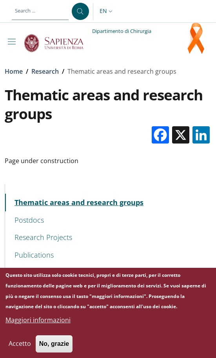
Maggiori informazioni (38, 326)
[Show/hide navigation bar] (13, 41)
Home (14, 71)
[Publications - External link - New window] (108, 255)
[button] (106, 11)
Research (45, 71)
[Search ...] (80, 11)
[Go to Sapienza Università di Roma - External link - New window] (58, 43)
